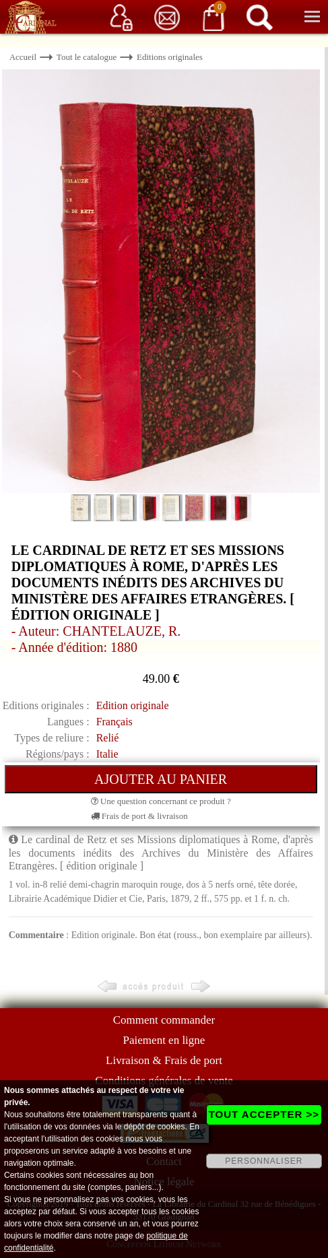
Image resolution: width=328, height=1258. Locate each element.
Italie (107, 754)
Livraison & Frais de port (164, 1060)
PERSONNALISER (263, 1161)
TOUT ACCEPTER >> (264, 1114)
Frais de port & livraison (139, 816)
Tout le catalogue (87, 57)
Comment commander (164, 1020)
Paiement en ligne (164, 1040)
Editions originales (170, 57)
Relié (107, 737)
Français (114, 721)
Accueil (22, 57)
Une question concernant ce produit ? (161, 801)
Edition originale (132, 705)
